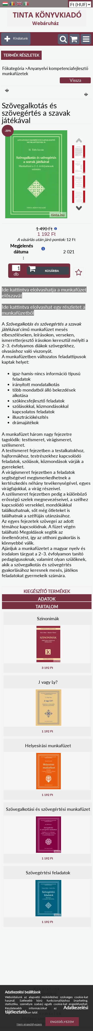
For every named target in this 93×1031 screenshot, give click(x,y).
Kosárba (52, 271)
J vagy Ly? (48, 682)
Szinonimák (48, 618)
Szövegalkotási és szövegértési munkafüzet (48, 809)
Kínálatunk (20, 38)
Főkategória (13, 68)
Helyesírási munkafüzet (48, 745)
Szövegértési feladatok (48, 872)
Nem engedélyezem (29, 1024)
